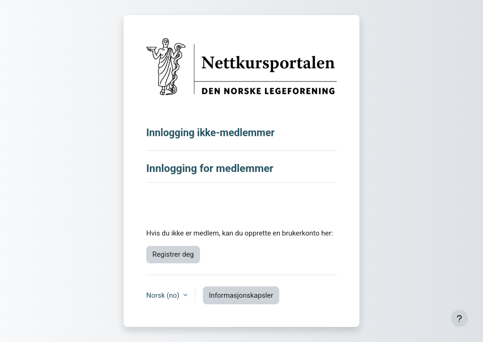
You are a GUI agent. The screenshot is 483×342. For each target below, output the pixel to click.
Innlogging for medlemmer (210, 168)
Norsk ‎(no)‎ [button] (163, 295)
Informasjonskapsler (241, 295)
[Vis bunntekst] (459, 318)
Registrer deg (173, 254)
